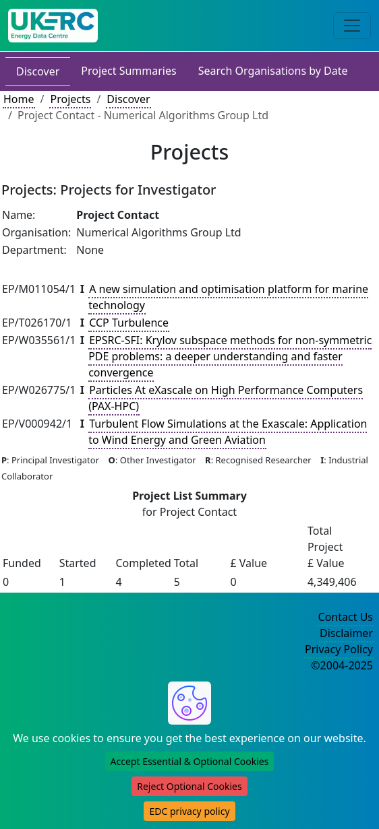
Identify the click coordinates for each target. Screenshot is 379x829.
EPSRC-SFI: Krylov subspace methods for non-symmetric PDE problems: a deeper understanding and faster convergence (230, 356)
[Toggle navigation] (352, 25)
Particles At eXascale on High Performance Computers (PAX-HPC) (225, 398)
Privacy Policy (339, 649)
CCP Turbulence (129, 322)
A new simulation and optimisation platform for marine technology (228, 296)
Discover (37, 71)
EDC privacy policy (189, 811)
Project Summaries (128, 70)
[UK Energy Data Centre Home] (53, 25)
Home (18, 99)
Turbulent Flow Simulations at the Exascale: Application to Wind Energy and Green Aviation (227, 431)
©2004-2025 (342, 665)
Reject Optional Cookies (189, 786)
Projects (70, 99)
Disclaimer (346, 633)
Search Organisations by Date (273, 70)
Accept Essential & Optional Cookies (190, 761)
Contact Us (345, 616)
